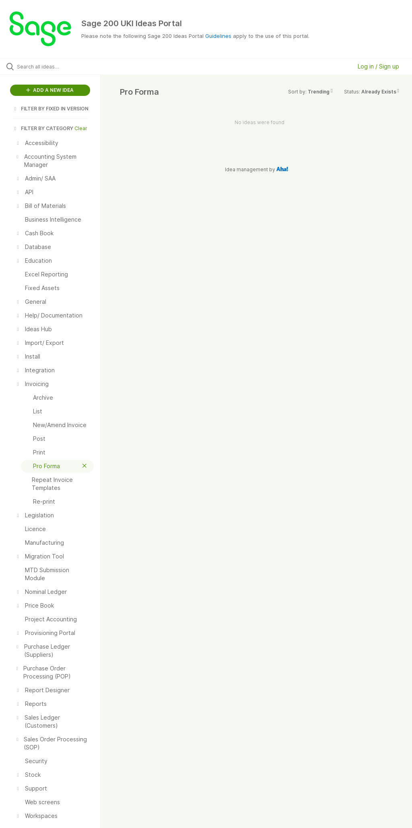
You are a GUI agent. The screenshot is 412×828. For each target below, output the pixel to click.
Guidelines (218, 36)
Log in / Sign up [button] (378, 66)
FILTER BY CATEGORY (43, 128)
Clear (80, 128)
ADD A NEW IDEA (50, 90)
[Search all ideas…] (54, 66)
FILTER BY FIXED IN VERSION (51, 109)
